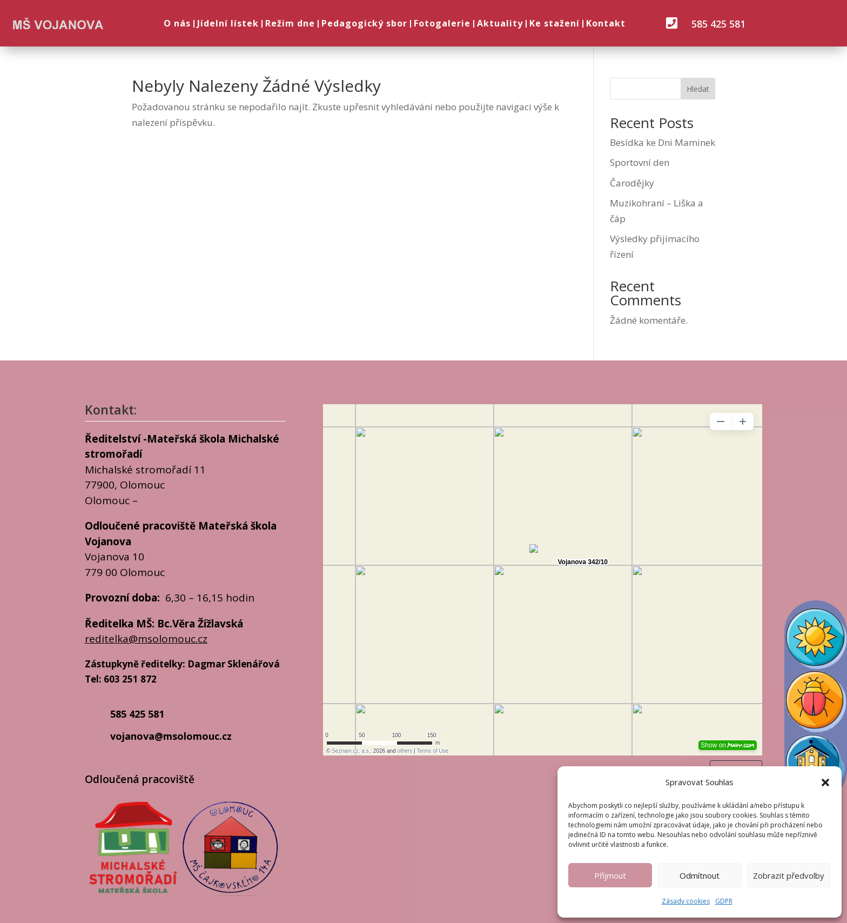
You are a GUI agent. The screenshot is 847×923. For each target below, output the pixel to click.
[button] (825, 782)
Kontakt (606, 23)
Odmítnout (700, 875)
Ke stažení (554, 23)
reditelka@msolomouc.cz (146, 639)
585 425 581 (718, 23)
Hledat (698, 89)
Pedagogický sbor (364, 23)
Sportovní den (639, 162)
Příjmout (610, 875)
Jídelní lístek (228, 23)
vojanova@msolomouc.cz (171, 736)
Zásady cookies (686, 901)
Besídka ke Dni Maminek (662, 142)
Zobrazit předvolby (788, 875)
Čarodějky (632, 183)
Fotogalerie (442, 23)
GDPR (723, 901)
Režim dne (290, 23)
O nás (177, 23)
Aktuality (500, 23)
